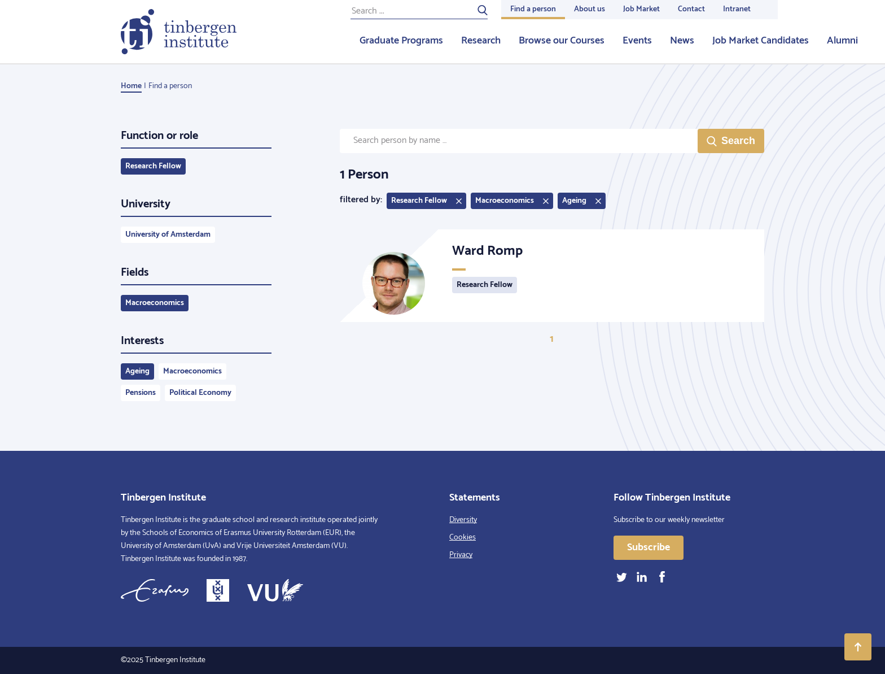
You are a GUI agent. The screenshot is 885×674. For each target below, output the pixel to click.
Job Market (641, 9)
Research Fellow (153, 166)
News (682, 40)
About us (589, 9)
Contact (691, 9)
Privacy (460, 555)
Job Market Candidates (760, 40)
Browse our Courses (561, 40)
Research (481, 40)
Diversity (463, 520)
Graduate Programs (401, 40)
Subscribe (648, 547)
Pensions (140, 392)
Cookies (462, 537)
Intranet (737, 9)
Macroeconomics (154, 303)
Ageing (137, 371)
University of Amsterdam (168, 234)
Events (637, 40)
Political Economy (200, 392)
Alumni (842, 40)
